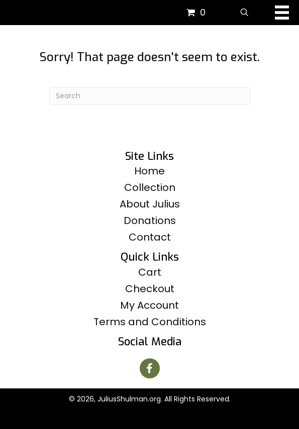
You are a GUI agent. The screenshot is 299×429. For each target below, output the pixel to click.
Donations (150, 220)
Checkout (149, 289)
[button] (150, 368)
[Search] (149, 96)
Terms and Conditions (149, 322)
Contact (150, 237)
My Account (149, 305)
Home (149, 171)
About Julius (150, 204)
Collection (149, 187)
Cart (149, 272)
